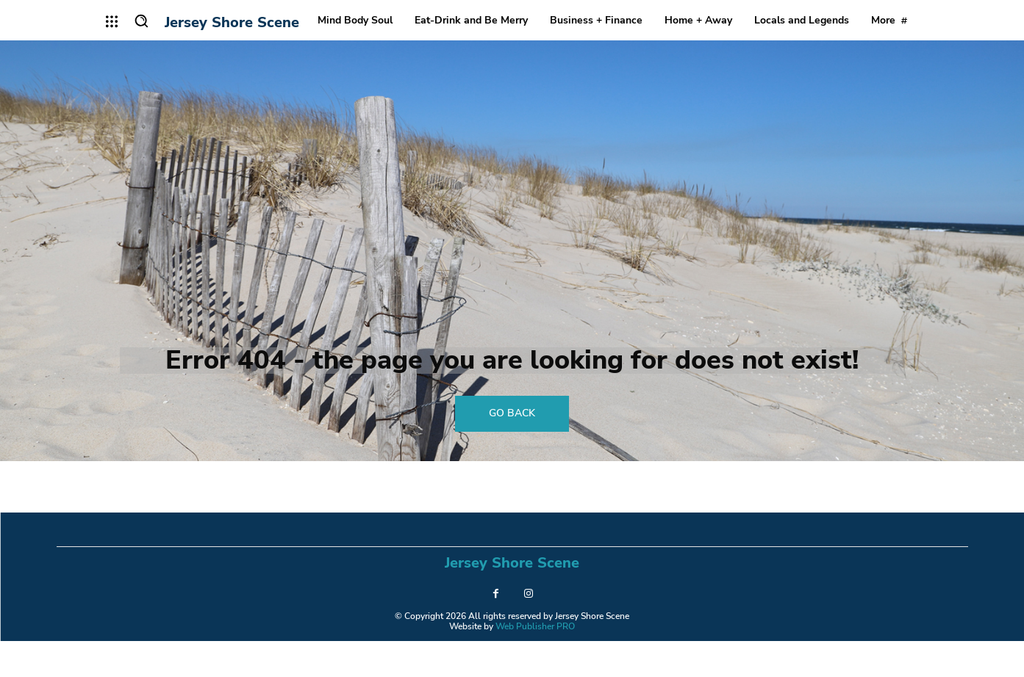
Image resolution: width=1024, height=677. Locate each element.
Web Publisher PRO (535, 662)
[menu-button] (112, 21)
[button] (141, 20)
